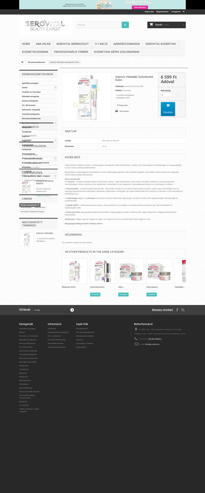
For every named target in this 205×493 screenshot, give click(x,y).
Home (26, 43)
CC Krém (25, 322)
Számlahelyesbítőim (85, 399)
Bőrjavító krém (69, 287)
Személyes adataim (84, 407)
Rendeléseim (82, 392)
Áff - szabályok (30, 194)
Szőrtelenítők (28, 145)
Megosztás (122, 105)
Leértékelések (32, 253)
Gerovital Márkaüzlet (72, 43)
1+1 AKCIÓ (101, 43)
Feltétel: (118, 90)
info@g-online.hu (152, 408)
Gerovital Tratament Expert (35, 243)
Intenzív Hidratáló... (45, 343)
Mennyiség (165, 91)
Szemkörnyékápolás (31, 114)
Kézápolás (26, 127)
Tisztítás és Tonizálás (31, 92)
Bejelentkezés (162, 12)
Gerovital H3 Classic (32, 226)
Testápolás (26, 132)
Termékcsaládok (34, 209)
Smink (24, 88)
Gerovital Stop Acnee (33, 234)
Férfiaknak (26, 149)
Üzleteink (28, 199)
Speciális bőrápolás (30, 123)
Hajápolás (26, 141)
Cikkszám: (119, 86)
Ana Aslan (43, 43)
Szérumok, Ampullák (31, 110)
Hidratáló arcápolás (30, 96)
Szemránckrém (97, 287)
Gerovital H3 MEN (31, 230)
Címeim (79, 403)
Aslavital (35, 322)
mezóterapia (26, 305)
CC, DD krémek (28, 105)
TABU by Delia (27, 317)
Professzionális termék (71, 51)
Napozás (25, 136)
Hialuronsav (40, 305)
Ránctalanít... (152, 287)
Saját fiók (82, 387)
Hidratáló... (180, 287)
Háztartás (26, 167)
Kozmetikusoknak (35, 51)
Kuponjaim (81, 410)
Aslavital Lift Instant (32, 238)
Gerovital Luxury (31, 217)
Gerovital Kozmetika (161, 43)
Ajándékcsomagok (126, 43)
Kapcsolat (149, 12)
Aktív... (121, 287)
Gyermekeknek (28, 154)
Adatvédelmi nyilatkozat (58, 396)
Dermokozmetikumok (31, 118)
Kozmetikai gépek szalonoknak (116, 51)
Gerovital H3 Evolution (33, 221)
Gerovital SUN (49, 322)
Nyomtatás (124, 111)
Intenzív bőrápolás (30, 101)
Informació (30, 187)
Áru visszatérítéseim (85, 396)
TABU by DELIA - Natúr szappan (36, 176)
